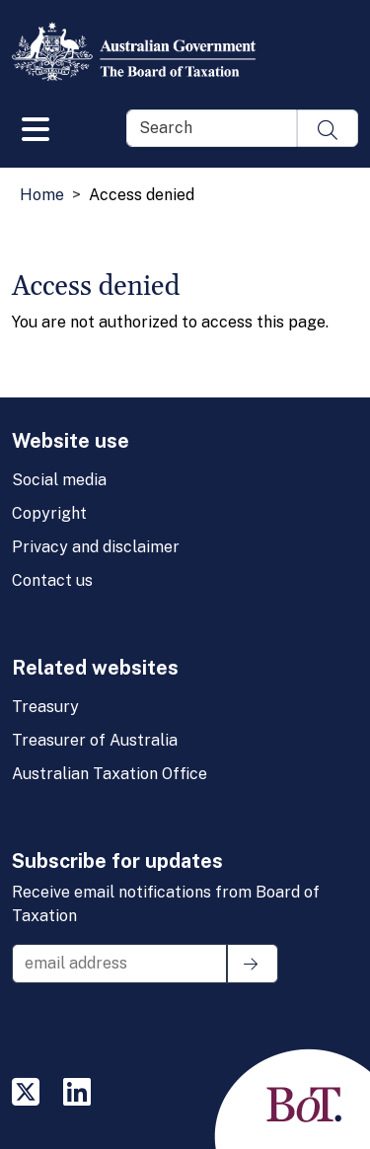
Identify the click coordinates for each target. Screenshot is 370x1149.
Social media (59, 479)
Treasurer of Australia (95, 740)
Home (42, 194)
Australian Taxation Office (109, 773)
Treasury (45, 706)
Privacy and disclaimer (96, 547)
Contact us (52, 580)
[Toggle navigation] (35, 125)
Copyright (49, 513)
